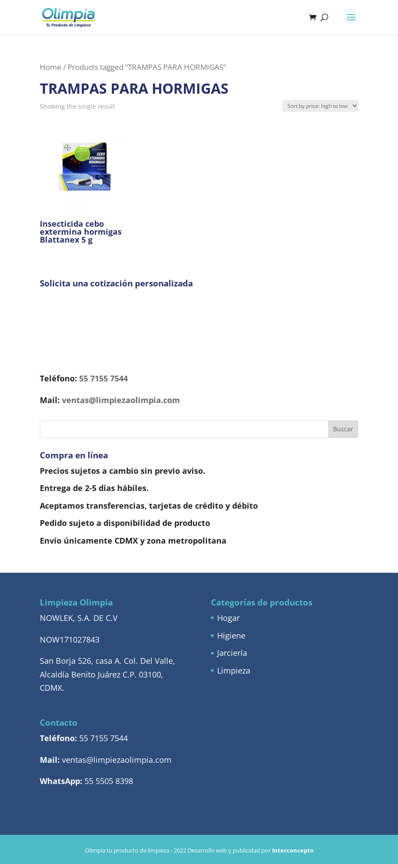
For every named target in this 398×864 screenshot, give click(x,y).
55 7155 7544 (103, 378)
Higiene (231, 635)
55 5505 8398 (108, 781)
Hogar (228, 618)
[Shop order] (320, 106)
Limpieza (233, 670)
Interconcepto (293, 850)
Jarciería (232, 652)
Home (50, 67)
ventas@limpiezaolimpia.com (121, 400)
